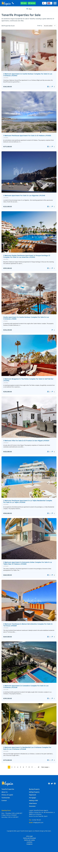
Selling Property (34, 792)
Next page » (45, 767)
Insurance (32, 806)
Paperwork (32, 795)
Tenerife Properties (8, 789)
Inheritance (33, 803)
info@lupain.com (38, 822)
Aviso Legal (29, 836)
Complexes (29, 844)
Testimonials (6, 798)
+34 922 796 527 (36, 820)
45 (38, 767)
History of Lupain (7, 795)
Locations (29, 842)
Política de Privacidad (29, 838)
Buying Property (34, 789)
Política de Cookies (29, 840)
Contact (4, 800)
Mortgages (32, 798)
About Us (5, 792)
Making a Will (33, 800)
